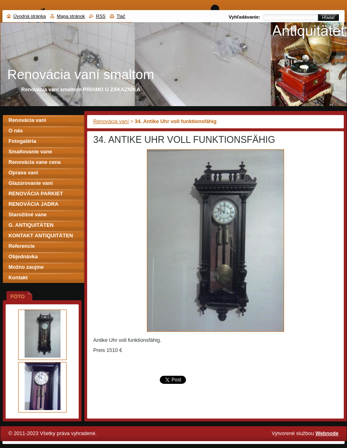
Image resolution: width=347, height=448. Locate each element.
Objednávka (23, 256)
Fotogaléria (22, 141)
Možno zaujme (26, 267)
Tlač (121, 16)
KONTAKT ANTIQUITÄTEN (40, 235)
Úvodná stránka (29, 16)
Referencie (21, 246)
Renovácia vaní (111, 121)
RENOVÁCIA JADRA (33, 204)
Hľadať (328, 17)
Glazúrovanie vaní (30, 183)
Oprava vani (23, 173)
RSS (101, 16)
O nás (15, 131)
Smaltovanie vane (30, 152)
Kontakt (18, 277)
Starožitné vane (27, 214)
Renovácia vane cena (34, 162)
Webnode (327, 433)
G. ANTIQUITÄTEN (31, 225)
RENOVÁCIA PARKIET (35, 194)
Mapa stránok (71, 16)
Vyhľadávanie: (244, 17)
